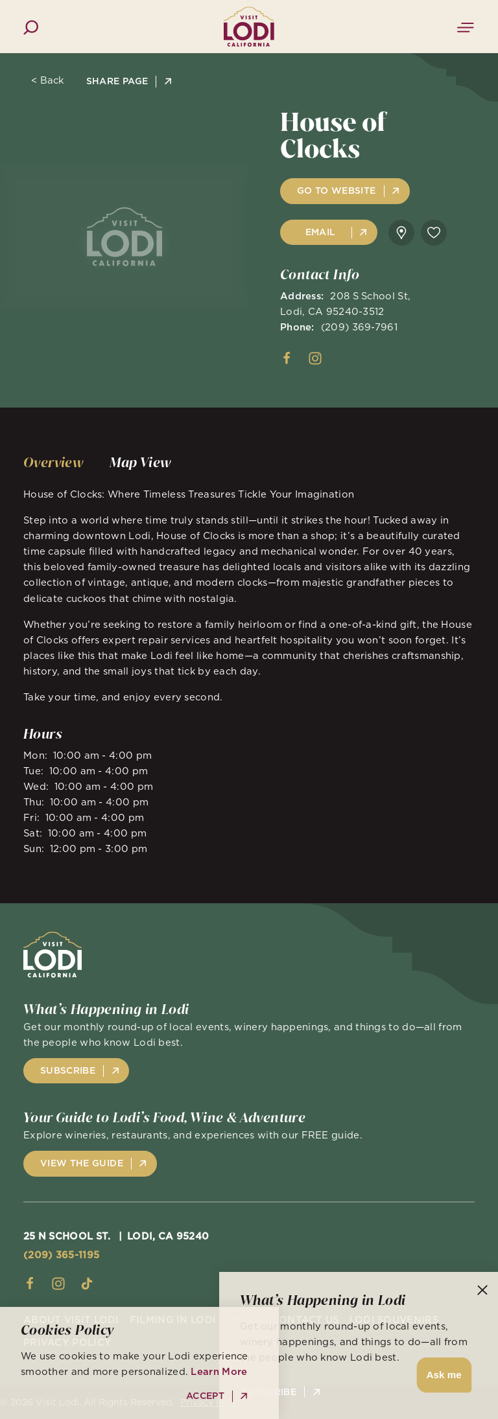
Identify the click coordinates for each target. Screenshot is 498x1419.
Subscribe (268, 1392)
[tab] (53, 462)
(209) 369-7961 (359, 327)
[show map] (401, 233)
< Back (47, 81)
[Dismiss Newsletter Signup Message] (482, 1290)
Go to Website (336, 190)
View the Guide (81, 1163)
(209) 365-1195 (61, 1255)
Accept (205, 1396)
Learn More (219, 1371)
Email (320, 231)
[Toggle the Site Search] (30, 26)
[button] (442, 1375)
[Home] (249, 26)
